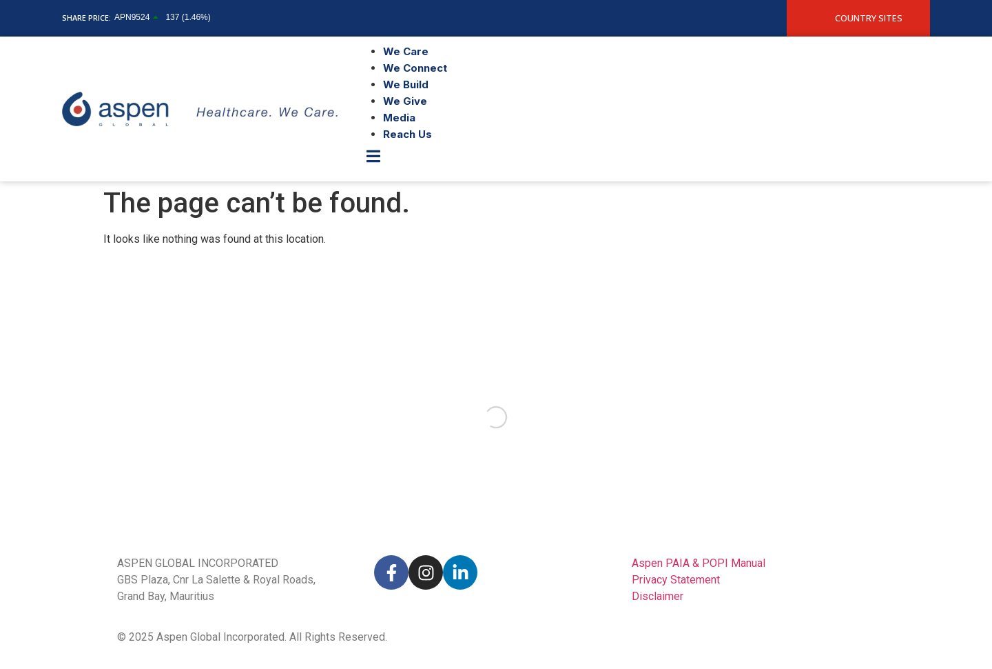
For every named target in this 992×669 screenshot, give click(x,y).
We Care (405, 51)
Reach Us (407, 134)
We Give (405, 101)
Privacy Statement (676, 579)
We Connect (415, 67)
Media (399, 117)
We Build (405, 84)
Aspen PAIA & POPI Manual (698, 563)
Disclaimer (657, 596)
